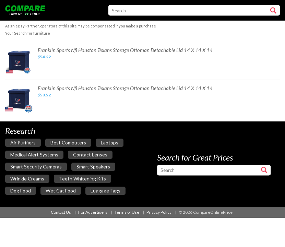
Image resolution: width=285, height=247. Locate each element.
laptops (109, 142)
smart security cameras (36, 166)
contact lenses (90, 154)
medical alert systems (34, 154)
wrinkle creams (27, 178)
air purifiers (23, 142)
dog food (20, 190)
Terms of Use (127, 212)
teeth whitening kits (82, 178)
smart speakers (93, 166)
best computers (68, 142)
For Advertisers (92, 212)
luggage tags (105, 190)
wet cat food (61, 190)
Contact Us (61, 212)
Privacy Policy (158, 212)
